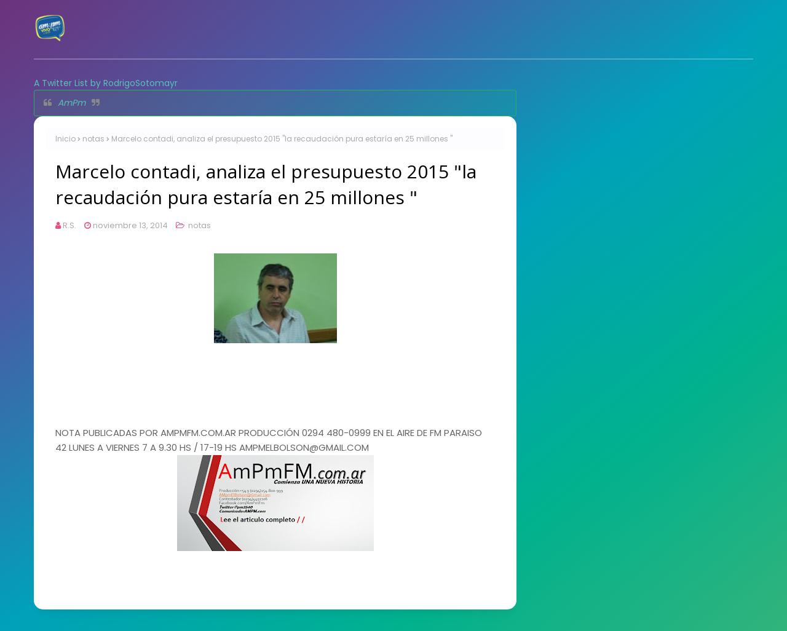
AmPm (71, 103)
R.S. (69, 225)
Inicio (65, 138)
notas (93, 138)
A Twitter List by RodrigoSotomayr (106, 83)
